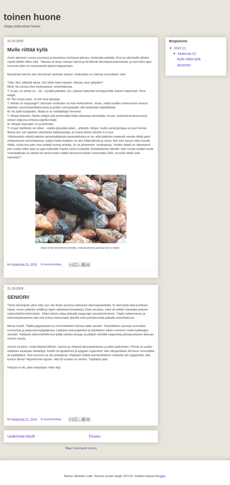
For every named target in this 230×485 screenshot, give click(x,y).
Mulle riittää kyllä (27, 49)
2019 (178, 48)
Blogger (161, 476)
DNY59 (128, 476)
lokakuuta (185, 53)
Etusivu (94, 436)
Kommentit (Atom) (85, 448)
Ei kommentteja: (52, 264)
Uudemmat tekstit (21, 436)
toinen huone (32, 17)
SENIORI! (18, 297)
